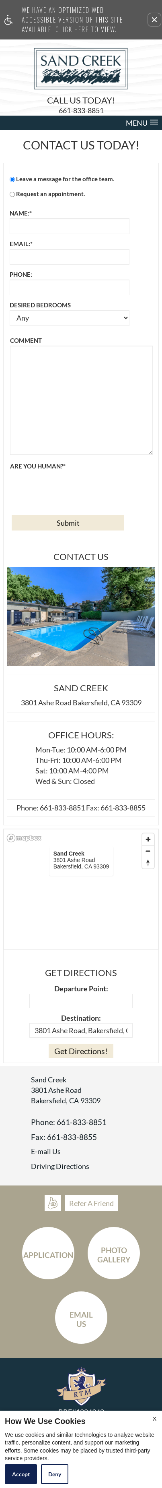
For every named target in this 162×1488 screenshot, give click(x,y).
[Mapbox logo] (24, 838)
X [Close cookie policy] (154, 1418)
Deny (54, 1474)
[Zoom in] (148, 839)
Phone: (21, 274)
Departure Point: (81, 988)
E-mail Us (46, 1152)
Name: (21, 213)
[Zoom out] (148, 851)
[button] (154, 19)
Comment (26, 340)
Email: (21, 243)
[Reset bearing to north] (148, 862)
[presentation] (71, 487)
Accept (21, 1474)
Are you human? (38, 466)
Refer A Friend (91, 1203)
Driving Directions (60, 1167)
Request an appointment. (50, 193)
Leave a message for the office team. (65, 178)
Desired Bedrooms (40, 305)
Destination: (81, 1018)
